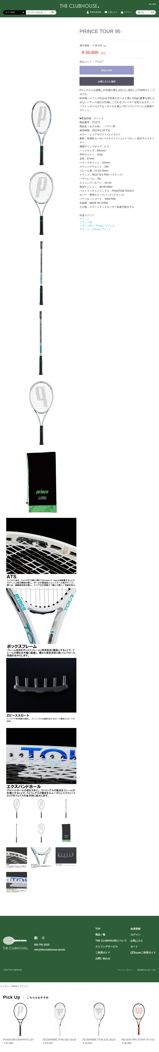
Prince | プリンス (105, 225)
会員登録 (135, 928)
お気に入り (136, 940)
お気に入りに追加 (106, 81)
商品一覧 (100, 934)
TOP (97, 928)
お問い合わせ (102, 958)
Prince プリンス (102, 229)
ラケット (84, 218)
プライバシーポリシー (125, 970)
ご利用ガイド (102, 952)
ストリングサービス (106, 946)
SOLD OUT (106, 70)
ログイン (135, 934)
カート (134, 946)
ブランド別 (86, 222)
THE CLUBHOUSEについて (111, 940)
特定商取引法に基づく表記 (146, 970)
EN (154, 4)
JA (150, 4)
